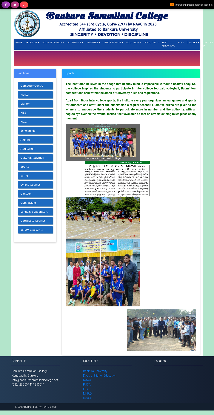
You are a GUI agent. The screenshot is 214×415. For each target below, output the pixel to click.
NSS (23, 112)
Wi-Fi (24, 175)
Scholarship (28, 130)
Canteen (26, 193)
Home (20, 42)
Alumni (25, 139)
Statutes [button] (92, 42)
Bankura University (95, 371)
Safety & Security (32, 229)
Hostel (25, 94)
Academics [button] (74, 42)
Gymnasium (28, 202)
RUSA (87, 384)
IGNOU (87, 398)
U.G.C (87, 389)
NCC (24, 121)
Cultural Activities (32, 157)
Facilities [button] (150, 42)
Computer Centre (32, 85)
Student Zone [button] (112, 42)
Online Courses (31, 184)
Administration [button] (52, 42)
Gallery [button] (192, 42)
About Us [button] (31, 42)
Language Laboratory (34, 211)
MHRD (87, 393)
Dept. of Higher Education (100, 375)
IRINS (181, 42)
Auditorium (28, 148)
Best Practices (168, 44)
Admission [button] (132, 42)
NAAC (87, 380)
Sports (25, 166)
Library (25, 103)
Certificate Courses (33, 220)
